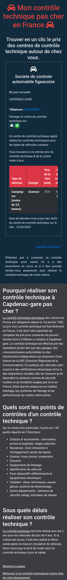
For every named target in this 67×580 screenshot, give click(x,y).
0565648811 (33, 109)
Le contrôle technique (16, 531)
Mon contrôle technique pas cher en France (33, 16)
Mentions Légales (14, 566)
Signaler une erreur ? (49, 247)
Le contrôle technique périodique (23, 318)
